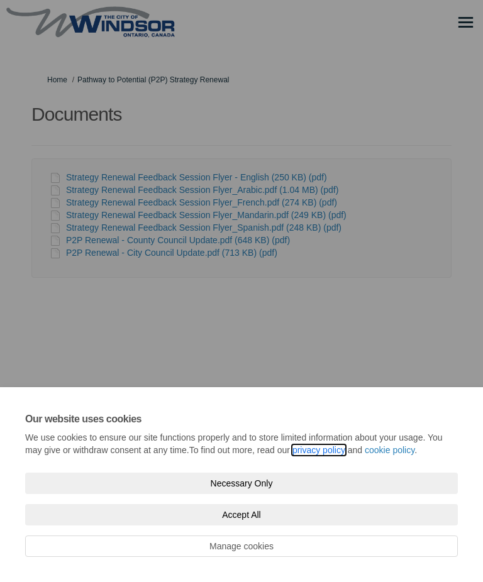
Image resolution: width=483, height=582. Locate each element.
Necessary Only (242, 483)
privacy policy (318, 450)
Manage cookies (241, 546)
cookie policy (389, 450)
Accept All (241, 515)
